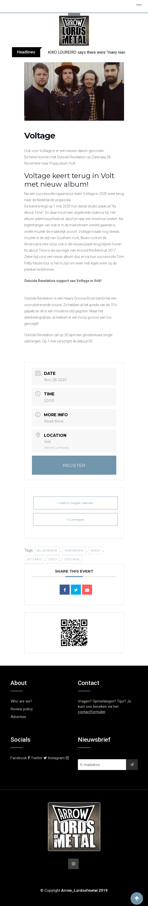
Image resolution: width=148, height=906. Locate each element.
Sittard (34, 559)
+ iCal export (75, 519)
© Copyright (74, 890)
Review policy (22, 709)
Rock (95, 550)
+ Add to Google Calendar (75, 503)
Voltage (72, 559)
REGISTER (74, 465)
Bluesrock (47, 550)
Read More (54, 421)
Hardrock (74, 550)
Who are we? (21, 701)
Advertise (18, 717)
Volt (53, 559)
